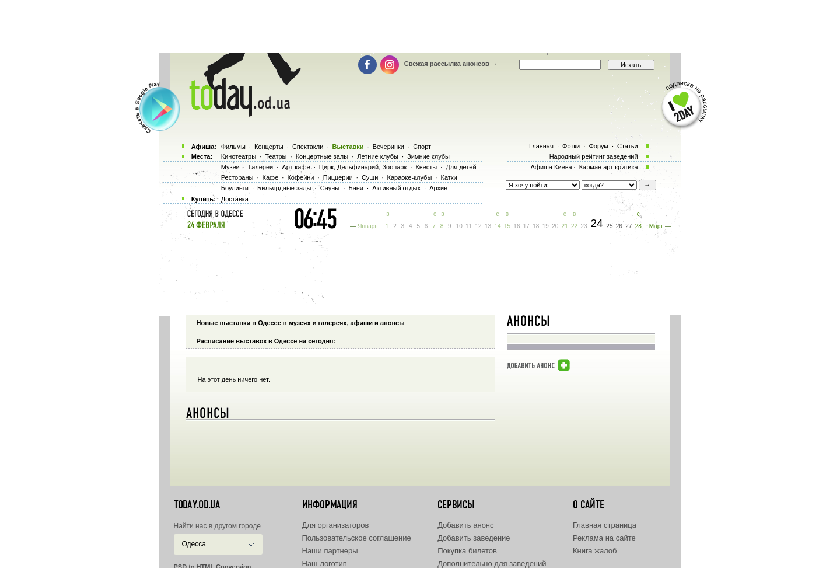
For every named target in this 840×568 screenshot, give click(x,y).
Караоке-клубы (409, 177)
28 (638, 226)
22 (574, 226)
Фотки (571, 145)
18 (536, 226)
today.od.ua (197, 505)
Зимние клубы (428, 156)
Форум (598, 145)
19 (545, 226)
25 (609, 226)
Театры (275, 156)
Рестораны (237, 177)
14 (497, 226)
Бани (355, 187)
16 (516, 226)
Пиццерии (338, 177)
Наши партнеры (330, 550)
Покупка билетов (467, 550)
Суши (370, 177)
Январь (367, 226)
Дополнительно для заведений (492, 563)
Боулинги (235, 187)
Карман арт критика (608, 166)
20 (555, 226)
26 (619, 226)
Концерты (269, 146)
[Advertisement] (420, 26)
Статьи (627, 145)
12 (478, 226)
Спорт (422, 146)
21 (565, 226)
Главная (541, 145)
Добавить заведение (474, 538)
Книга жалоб (595, 550)
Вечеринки (388, 146)
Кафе (270, 177)
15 (507, 226)
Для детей (461, 166)
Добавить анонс (466, 525)
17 (526, 226)
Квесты (426, 166)
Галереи (261, 166)
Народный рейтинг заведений (594, 156)
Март (656, 226)
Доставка (235, 199)
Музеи (230, 166)
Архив (438, 187)
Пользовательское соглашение (356, 538)
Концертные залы (322, 156)
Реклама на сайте (604, 538)
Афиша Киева (551, 166)
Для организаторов (335, 525)
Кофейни (300, 177)
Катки (448, 177)
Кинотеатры (238, 156)
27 (628, 226)
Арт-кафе (296, 166)
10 (459, 226)
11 (469, 226)
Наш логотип (324, 563)
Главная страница (604, 525)
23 (584, 226)
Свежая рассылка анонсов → (451, 63)
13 (488, 226)
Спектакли (308, 146)
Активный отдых (396, 187)
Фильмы (233, 146)
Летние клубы (377, 156)
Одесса (194, 544)
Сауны (330, 187)
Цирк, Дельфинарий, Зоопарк (363, 166)
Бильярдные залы (284, 187)
